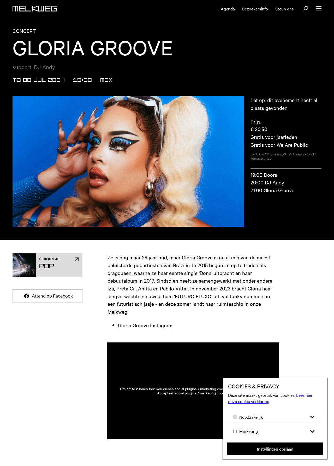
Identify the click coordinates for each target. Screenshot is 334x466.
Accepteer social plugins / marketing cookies (193, 393)
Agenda (228, 8)
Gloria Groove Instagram (145, 325)
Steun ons (284, 8)
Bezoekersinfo (255, 8)
